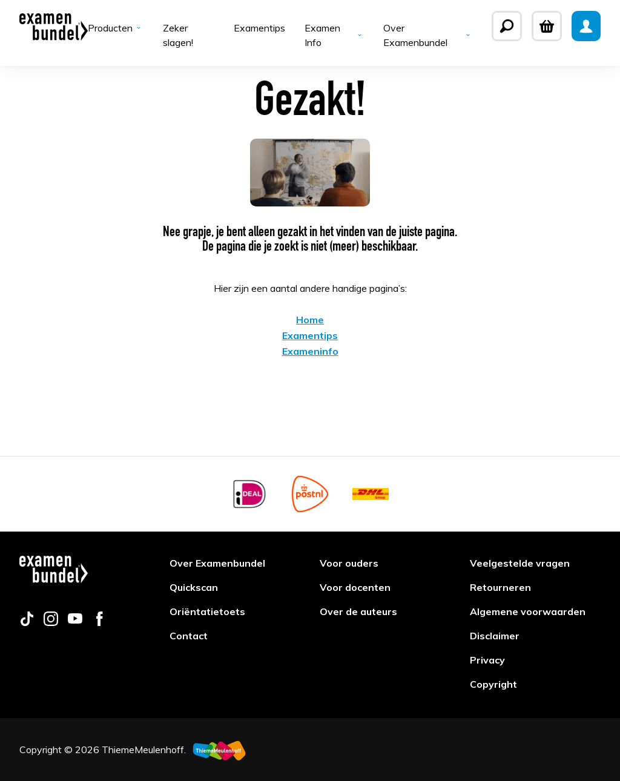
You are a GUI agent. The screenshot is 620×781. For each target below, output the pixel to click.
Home (310, 320)
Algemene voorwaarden (527, 611)
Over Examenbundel (427, 35)
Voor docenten (355, 587)
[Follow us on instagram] (51, 622)
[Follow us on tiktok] (26, 622)
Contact (189, 636)
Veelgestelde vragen (520, 563)
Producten (115, 28)
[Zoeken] (507, 26)
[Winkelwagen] (547, 26)
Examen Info (334, 35)
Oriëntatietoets (207, 611)
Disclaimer (494, 636)
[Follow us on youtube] (75, 622)
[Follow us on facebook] (99, 622)
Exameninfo (310, 351)
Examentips (259, 28)
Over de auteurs (358, 611)
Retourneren (500, 587)
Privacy (487, 660)
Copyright (493, 684)
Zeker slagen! (178, 35)
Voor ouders (349, 563)
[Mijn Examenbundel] (586, 26)
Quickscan (194, 587)
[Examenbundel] (53, 26)
